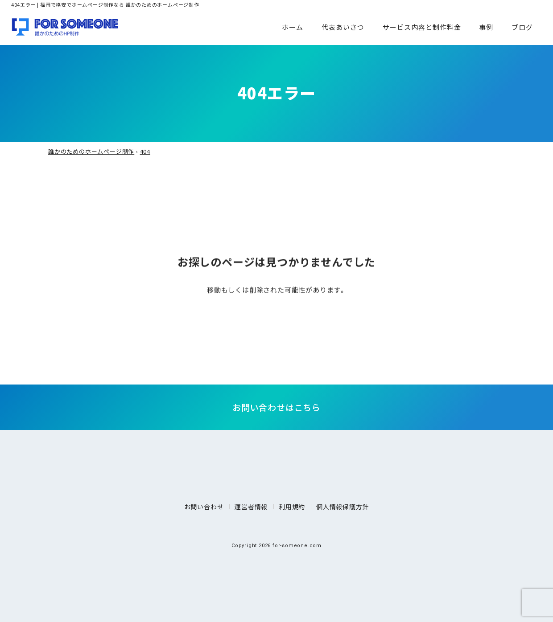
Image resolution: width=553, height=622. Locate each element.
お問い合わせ (204, 506)
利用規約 (292, 506)
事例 (486, 27)
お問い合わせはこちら (276, 407)
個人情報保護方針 (342, 506)
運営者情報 (251, 506)
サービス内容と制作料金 (422, 27)
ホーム (292, 27)
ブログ (522, 27)
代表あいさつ (343, 27)
